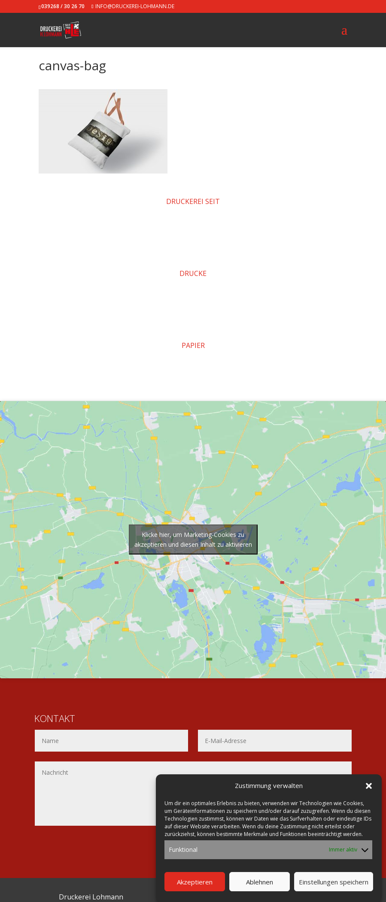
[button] (369, 786)
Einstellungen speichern (333, 882)
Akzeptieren (195, 882)
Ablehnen (259, 882)
